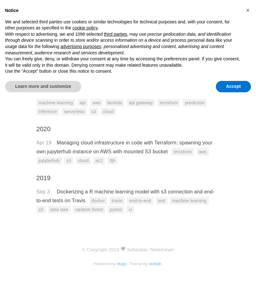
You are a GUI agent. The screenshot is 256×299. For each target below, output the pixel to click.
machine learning (56, 102)
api (83, 102)
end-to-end (140, 200)
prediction (194, 102)
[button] (248, 10)
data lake (59, 209)
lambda (114, 102)
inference (48, 111)
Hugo (122, 263)
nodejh (155, 263)
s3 (93, 111)
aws (97, 102)
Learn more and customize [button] (43, 86)
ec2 (99, 160)
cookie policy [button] (84, 27)
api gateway (141, 102)
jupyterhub (49, 160)
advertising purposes (80, 46)
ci (130, 209)
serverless (74, 111)
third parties (115, 34)
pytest (116, 209)
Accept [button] (233, 86)
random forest (89, 209)
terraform (169, 102)
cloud (108, 111)
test (161, 200)
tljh (112, 160)
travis (117, 200)
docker (98, 200)
